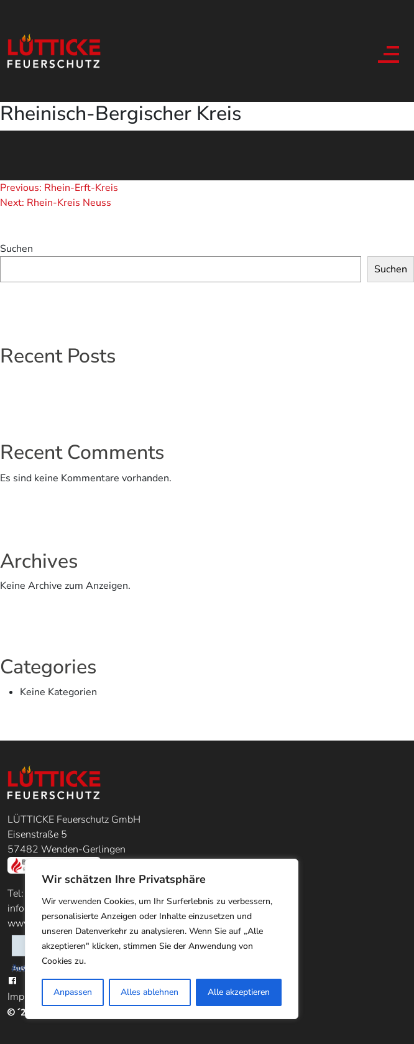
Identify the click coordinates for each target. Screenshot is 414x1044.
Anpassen (72, 992)
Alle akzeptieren (239, 992)
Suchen (16, 249)
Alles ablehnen (149, 992)
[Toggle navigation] (387, 51)
